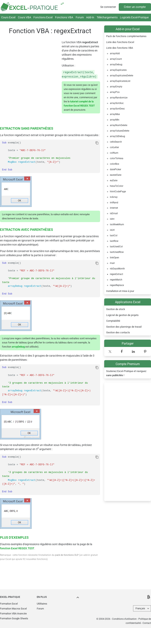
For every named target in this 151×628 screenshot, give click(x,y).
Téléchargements (107, 17)
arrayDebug (18, 346)
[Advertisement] (127, 442)
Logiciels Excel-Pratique (134, 17)
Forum (80, 17)
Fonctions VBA (64, 17)
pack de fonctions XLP (67, 555)
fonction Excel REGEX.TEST (17, 548)
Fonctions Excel (42, 17)
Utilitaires (42, 603)
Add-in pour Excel (128, 29)
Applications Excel (127, 302)
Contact (147, 623)
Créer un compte (135, 7)
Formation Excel (9, 603)
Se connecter (108, 6)
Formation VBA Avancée (13, 613)
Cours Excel (8, 17)
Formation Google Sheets (14, 618)
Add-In (90, 17)
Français (140, 608)
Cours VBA (24, 17)
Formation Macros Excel (13, 608)
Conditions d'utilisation (124, 619)
